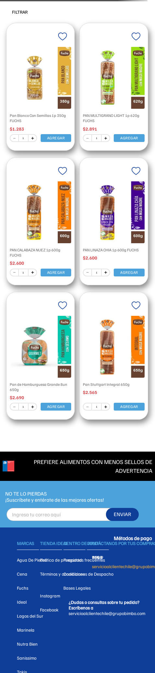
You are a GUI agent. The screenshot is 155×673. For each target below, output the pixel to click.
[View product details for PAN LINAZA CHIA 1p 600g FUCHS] (114, 219)
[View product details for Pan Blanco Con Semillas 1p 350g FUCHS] (40, 85)
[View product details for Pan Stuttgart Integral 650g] (114, 354)
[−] (14, 138)
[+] (33, 138)
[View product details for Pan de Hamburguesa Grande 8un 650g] (40, 354)
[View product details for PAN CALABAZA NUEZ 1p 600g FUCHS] (40, 219)
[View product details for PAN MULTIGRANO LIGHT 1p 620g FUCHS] (114, 85)
